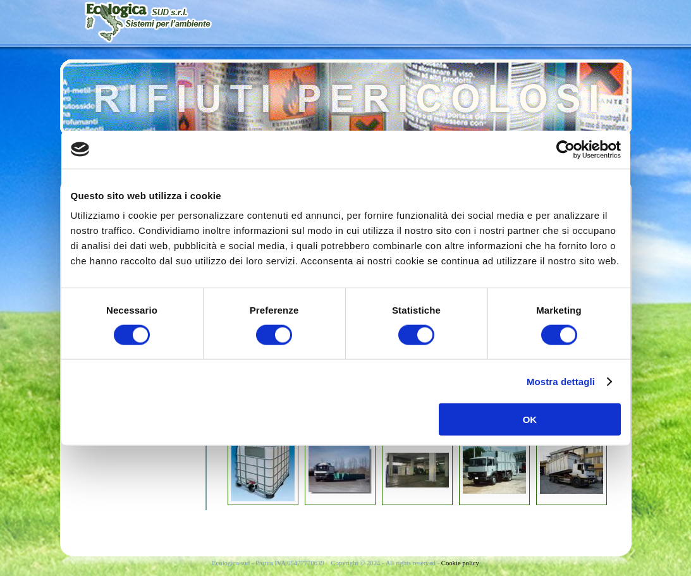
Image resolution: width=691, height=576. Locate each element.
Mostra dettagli (561, 381)
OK (530, 419)
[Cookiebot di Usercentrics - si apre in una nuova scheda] (565, 149)
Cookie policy (460, 563)
